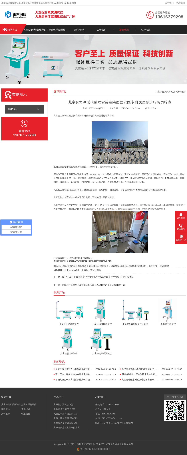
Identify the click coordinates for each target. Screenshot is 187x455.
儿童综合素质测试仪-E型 (65, 423)
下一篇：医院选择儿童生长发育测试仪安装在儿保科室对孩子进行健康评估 (89, 285)
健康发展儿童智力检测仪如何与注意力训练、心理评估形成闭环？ (73, 369)
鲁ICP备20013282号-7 (103, 444)
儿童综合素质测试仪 (35, 29)
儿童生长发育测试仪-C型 (66, 413)
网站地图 (128, 444)
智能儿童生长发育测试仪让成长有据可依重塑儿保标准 (73, 379)
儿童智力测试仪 (71, 270)
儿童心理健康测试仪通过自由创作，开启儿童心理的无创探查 (140, 379)
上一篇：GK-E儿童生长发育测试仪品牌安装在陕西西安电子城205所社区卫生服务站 (94, 277)
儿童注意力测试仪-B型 (64, 409)
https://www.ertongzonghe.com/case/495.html (90, 261)
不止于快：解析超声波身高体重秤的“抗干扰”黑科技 (73, 374)
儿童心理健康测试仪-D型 (66, 418)
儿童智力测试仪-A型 (63, 404)
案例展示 (124, 29)
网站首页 (12, 29)
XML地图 (119, 444)
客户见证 (13, 109)
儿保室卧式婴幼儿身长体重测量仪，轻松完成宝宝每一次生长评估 (140, 369)
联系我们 (180, 3)
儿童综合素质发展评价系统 (67, 427)
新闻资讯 (79, 29)
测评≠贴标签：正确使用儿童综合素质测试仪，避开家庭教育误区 (140, 374)
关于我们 (169, 3)
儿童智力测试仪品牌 (91, 270)
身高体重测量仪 (57, 29)
